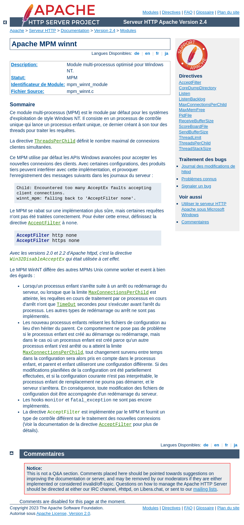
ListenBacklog (192, 99)
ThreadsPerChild (54, 141)
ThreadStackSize (195, 148)
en (147, 53)
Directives (171, 12)
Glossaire (205, 12)
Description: (24, 64)
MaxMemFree (192, 109)
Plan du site (228, 12)
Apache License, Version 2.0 (63, 513)
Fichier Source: (27, 91)
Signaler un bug (196, 186)
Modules (150, 12)
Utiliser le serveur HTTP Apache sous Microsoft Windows (203, 209)
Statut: (18, 77)
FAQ (188, 12)
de (136, 53)
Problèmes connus (199, 178)
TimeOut (66, 304)
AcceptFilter (44, 223)
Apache (17, 30)
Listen (184, 93)
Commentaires (195, 221)
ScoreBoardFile (193, 126)
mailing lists (205, 489)
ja (166, 53)
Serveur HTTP (42, 30)
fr (157, 53)
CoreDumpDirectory (197, 87)
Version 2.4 (104, 30)
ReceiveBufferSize (196, 120)
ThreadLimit (190, 137)
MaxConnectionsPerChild (119, 292)
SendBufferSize (193, 131)
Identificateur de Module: (38, 84)
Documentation (75, 30)
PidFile (185, 115)
